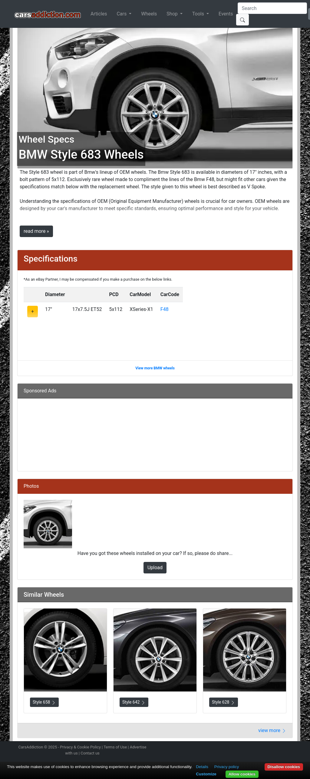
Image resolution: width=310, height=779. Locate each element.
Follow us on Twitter (260, 747)
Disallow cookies (284, 766)
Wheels (149, 14)
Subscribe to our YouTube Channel (292, 747)
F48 (164, 309)
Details (202, 766)
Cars (122, 14)
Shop (173, 14)
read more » (36, 231)
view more (272, 730)
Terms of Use (115, 747)
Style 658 (44, 702)
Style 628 (223, 702)
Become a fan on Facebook (271, 747)
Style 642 (134, 702)
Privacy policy (226, 766)
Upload (155, 567)
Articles (99, 14)
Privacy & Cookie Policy (80, 747)
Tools (198, 14)
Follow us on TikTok (281, 747)
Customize (206, 774)
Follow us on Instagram (249, 747)
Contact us (90, 753)
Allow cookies (242, 774)
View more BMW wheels (155, 368)
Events (226, 14)
